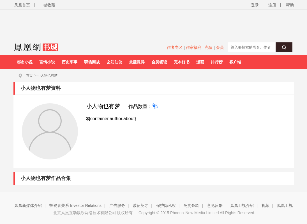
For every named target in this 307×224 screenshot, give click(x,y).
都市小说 (25, 62)
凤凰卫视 (285, 205)
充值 (209, 47)
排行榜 (217, 62)
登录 (255, 5)
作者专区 (175, 47)
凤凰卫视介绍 (242, 205)
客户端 (235, 62)
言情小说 (47, 62)
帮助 (290, 5)
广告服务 (117, 205)
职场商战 (92, 62)
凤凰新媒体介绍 (28, 205)
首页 (29, 75)
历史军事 (69, 62)
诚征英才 (140, 205)
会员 (220, 47)
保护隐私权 (166, 205)
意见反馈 (215, 205)
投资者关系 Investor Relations (75, 205)
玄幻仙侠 (114, 62)
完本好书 (182, 62)
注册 (272, 5)
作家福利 (194, 47)
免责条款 (191, 205)
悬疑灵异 (137, 62)
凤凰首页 (22, 5)
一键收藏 (47, 5)
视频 (265, 205)
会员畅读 (159, 62)
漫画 (200, 62)
